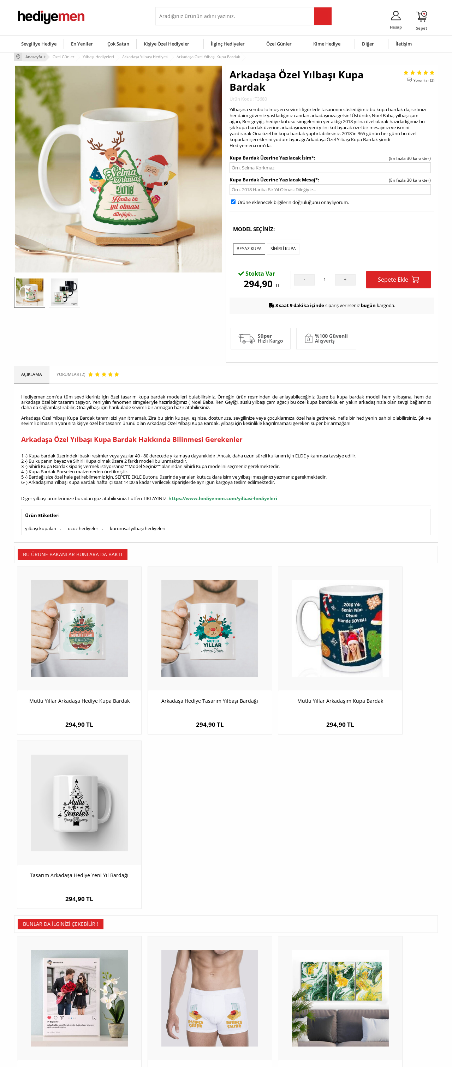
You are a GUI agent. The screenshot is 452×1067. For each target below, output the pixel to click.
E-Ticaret (204, 1058)
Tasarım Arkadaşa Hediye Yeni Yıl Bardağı (385, 677)
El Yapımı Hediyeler (107, 1007)
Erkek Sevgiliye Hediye (181, 1007)
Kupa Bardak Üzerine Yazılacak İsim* (272, 157)
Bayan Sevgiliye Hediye (181, 1017)
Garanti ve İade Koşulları (42, 1007)
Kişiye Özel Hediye (106, 975)
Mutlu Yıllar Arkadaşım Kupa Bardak (279, 673)
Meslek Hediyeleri (106, 1028)
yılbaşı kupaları (40, 526)
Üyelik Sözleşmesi (35, 986)
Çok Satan (118, 44)
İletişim (404, 44)
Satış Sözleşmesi (34, 996)
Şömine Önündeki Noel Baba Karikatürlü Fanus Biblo (385, 848)
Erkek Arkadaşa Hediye (111, 986)
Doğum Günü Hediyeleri (253, 986)
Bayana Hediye (315, 986)
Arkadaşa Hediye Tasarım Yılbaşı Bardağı (173, 677)
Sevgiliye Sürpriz (104, 1017)
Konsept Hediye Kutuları (182, 975)
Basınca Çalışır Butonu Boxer (173, 844)
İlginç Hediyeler (228, 44)
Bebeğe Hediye (315, 1007)
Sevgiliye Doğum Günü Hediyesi (190, 996)
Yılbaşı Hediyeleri (246, 996)
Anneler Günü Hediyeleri (254, 1007)
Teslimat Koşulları (35, 975)
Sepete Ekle (398, 278)
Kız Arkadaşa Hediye (108, 996)
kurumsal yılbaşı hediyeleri (137, 526)
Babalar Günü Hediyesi (252, 1028)
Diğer (368, 44)
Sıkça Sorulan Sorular (39, 1028)
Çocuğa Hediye (315, 996)
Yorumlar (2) (424, 79)
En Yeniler (82, 44)
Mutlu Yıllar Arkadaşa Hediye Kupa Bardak (67, 677)
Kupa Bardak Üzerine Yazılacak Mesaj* (274, 179)
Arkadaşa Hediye (317, 1017)
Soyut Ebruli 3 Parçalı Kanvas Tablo (279, 844)
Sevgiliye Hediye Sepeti (181, 986)
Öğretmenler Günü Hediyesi (257, 1017)
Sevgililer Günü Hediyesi (253, 975)
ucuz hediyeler (83, 526)
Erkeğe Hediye (314, 975)
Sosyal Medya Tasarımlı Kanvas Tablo (67, 844)
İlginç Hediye (312, 1028)
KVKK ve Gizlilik (32, 1017)
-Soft (189, 1058)
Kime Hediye (326, 44)
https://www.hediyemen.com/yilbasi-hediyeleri (222, 496)
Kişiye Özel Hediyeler (166, 44)
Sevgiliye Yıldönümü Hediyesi (187, 1028)
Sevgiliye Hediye (38, 44)
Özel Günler (279, 44)
